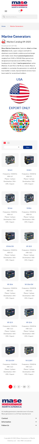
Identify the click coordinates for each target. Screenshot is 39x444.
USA (19, 79)
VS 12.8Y (29, 360)
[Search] (19, 17)
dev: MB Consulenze (24, 441)
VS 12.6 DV (10, 360)
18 (24, 387)
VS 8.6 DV (10, 246)
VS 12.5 (10, 322)
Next (28, 387)
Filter (27, 147)
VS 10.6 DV (29, 284)
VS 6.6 (10, 208)
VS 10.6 (10, 284)
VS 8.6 (29, 208)
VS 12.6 (29, 322)
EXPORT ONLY (19, 108)
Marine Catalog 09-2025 (19, 41)
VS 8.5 (29, 170)
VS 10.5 (29, 246)
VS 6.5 (10, 170)
